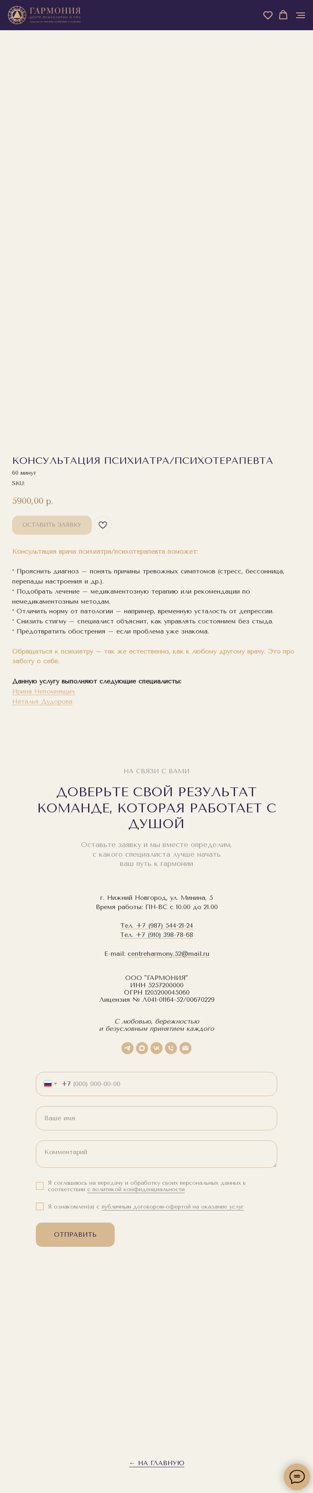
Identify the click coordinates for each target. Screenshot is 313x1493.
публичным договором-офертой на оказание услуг (173, 1206)
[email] (185, 1048)
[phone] (171, 1048)
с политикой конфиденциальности (136, 1189)
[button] (268, 15)
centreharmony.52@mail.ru (168, 953)
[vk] (156, 1048)
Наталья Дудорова (42, 701)
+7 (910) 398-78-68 (164, 935)
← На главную (156, 1463)
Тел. (128, 925)
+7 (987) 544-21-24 (164, 925)
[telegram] (127, 1048)
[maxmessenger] (142, 1048)
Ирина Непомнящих (43, 691)
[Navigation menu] (300, 15)
